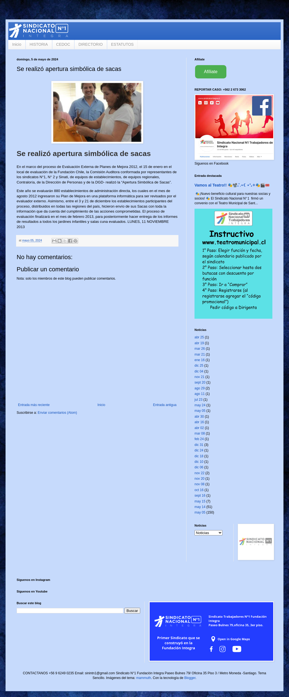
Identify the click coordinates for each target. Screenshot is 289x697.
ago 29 (200, 388)
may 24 (200, 405)
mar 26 (200, 349)
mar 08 (200, 433)
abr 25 (199, 337)
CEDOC (63, 44)
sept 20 (200, 382)
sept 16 (200, 495)
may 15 (200, 501)
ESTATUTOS (122, 44)
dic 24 (199, 450)
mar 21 (200, 354)
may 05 (200, 411)
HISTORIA (39, 44)
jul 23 (199, 400)
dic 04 (199, 371)
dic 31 (199, 445)
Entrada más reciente (34, 405)
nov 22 (199, 473)
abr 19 (199, 343)
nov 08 (199, 484)
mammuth (143, 678)
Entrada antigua (165, 405)
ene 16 (200, 360)
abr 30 (199, 416)
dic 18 (199, 456)
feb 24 (199, 439)
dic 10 (199, 462)
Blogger (190, 678)
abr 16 (199, 422)
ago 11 (200, 394)
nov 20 (199, 479)
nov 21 (199, 377)
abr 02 (199, 428)
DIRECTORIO (90, 44)
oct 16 (199, 490)
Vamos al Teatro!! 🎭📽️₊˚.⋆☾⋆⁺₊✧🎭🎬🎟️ (232, 185)
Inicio (16, 44)
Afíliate (211, 71)
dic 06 (199, 467)
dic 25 (199, 365)
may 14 (200, 507)
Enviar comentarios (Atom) (57, 413)
